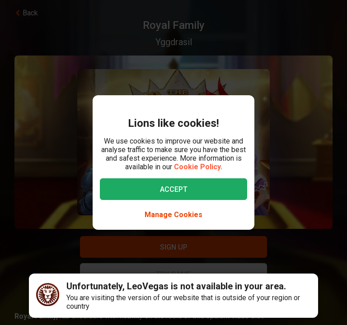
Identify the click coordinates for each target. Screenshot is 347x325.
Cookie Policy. (198, 166)
